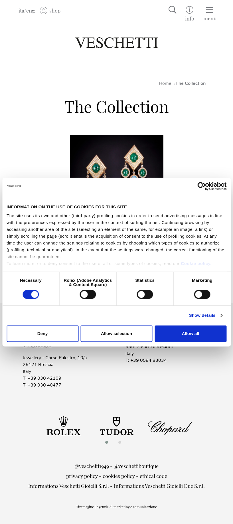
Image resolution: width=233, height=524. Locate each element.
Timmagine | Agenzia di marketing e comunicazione (116, 506)
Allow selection (116, 333)
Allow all (190, 333)
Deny (42, 333)
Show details (202, 315)
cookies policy (119, 475)
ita (21, 10)
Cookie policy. (196, 263)
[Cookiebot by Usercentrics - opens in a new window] (201, 186)
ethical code (153, 475)
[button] (108, 442)
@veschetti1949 (91, 466)
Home (165, 83)
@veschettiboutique (136, 466)
